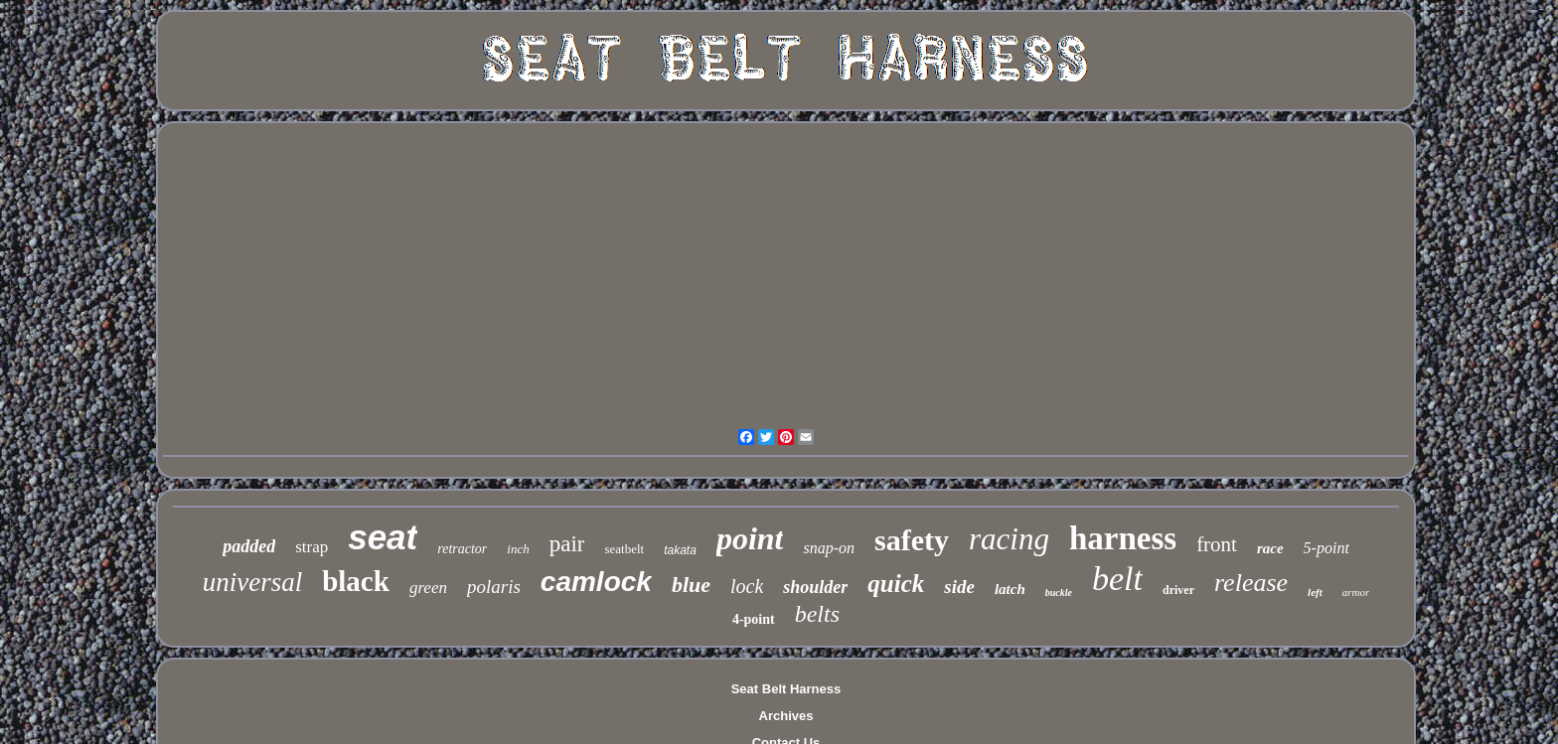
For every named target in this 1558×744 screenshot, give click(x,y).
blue (691, 584)
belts (817, 614)
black (356, 581)
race (1270, 548)
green (428, 587)
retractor (462, 548)
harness (1122, 538)
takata (680, 550)
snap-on (829, 547)
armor (1356, 592)
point (750, 538)
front (1216, 544)
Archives (786, 715)
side (959, 586)
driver (1178, 590)
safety (911, 539)
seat (382, 537)
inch (518, 548)
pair (567, 543)
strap (311, 546)
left (1315, 592)
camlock (596, 581)
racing (1009, 538)
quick (895, 583)
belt (1117, 578)
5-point (1326, 547)
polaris (494, 586)
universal (253, 582)
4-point (753, 619)
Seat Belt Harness (786, 688)
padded (249, 546)
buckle (1058, 592)
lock (746, 586)
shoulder (815, 587)
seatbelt (624, 548)
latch (1010, 589)
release (1251, 582)
